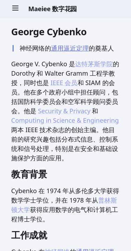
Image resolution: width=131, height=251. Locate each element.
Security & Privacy (64, 111)
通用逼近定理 (70, 48)
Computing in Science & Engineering (65, 120)
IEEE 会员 (64, 82)
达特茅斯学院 (94, 64)
